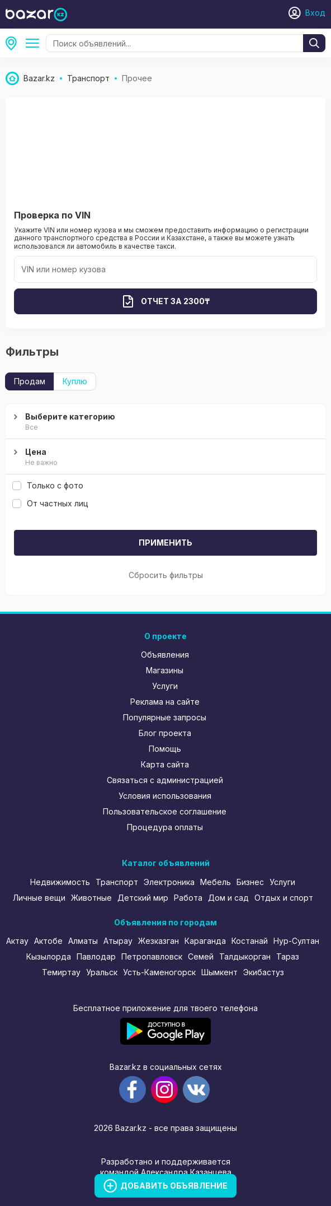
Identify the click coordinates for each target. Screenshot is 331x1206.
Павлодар (96, 956)
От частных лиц (50, 503)
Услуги (165, 686)
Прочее (35, 43)
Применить (165, 542)
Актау (17, 941)
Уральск (101, 972)
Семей (201, 956)
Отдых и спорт (283, 897)
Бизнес (250, 882)
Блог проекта (165, 733)
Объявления (165, 654)
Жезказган (158, 941)
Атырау (118, 941)
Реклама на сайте (165, 701)
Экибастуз (263, 972)
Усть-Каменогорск (159, 972)
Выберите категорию (164, 422)
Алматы (83, 941)
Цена (164, 457)
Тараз (287, 956)
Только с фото (47, 485)
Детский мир (142, 897)
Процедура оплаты (165, 827)
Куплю (75, 381)
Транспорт (117, 882)
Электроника (169, 882)
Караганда (205, 941)
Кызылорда (48, 956)
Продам (29, 381)
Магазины (164, 670)
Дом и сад (228, 897)
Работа (188, 897)
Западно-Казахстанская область (14, 43)
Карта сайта (165, 764)
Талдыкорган (245, 956)
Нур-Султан (296, 941)
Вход (315, 12)
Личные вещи (39, 897)
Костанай (249, 941)
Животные (91, 897)
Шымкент (219, 972)
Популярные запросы (164, 717)
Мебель (215, 882)
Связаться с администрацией (165, 780)
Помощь (165, 748)
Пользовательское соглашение (164, 811)
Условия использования (165, 795)
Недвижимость (60, 882)
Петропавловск (151, 956)
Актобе (48, 941)
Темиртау (61, 972)
